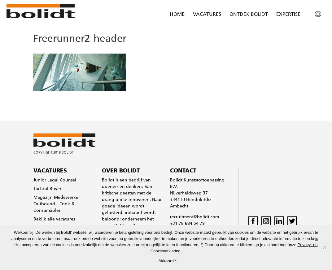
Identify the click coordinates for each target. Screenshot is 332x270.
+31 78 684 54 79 (187, 223)
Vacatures (207, 14)
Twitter (292, 221)
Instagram (266, 221)
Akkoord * (168, 261)
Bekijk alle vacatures (54, 219)
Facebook (253, 221)
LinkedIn (279, 221)
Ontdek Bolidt (248, 14)
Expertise (288, 14)
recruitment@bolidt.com (194, 217)
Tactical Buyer (47, 189)
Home (177, 14)
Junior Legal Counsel (54, 180)
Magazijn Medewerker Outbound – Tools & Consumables (56, 204)
